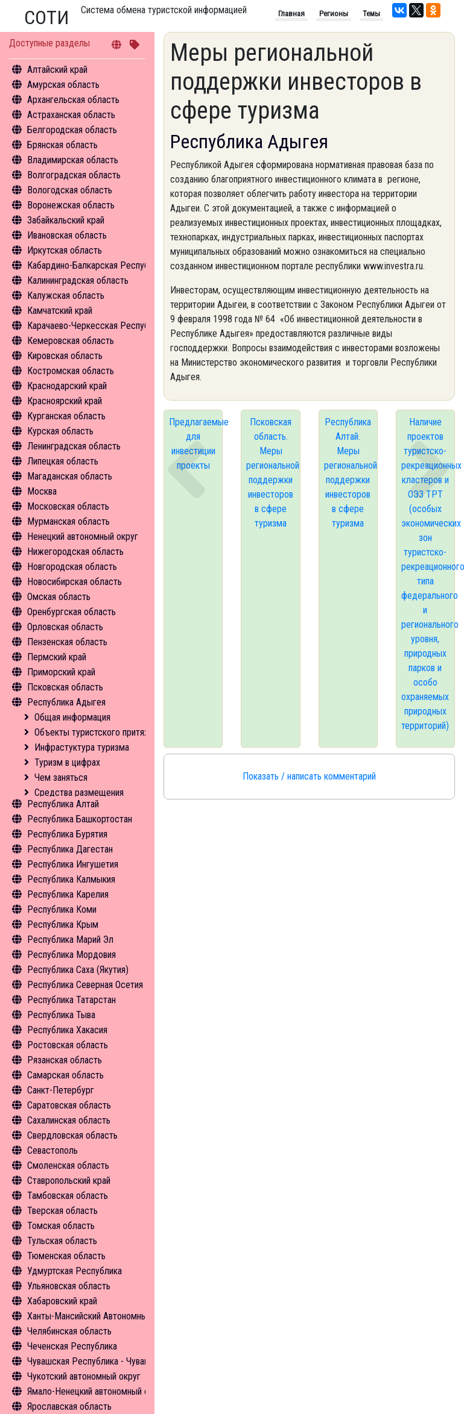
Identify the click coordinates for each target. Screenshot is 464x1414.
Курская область (60, 431)
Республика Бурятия (67, 834)
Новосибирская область (74, 581)
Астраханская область (71, 114)
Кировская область (65, 355)
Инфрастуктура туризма (81, 747)
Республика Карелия (68, 894)
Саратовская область (69, 1105)
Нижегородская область (75, 551)
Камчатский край (59, 310)
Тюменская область (66, 1256)
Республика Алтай (63, 804)
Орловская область (65, 627)
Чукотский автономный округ (84, 1376)
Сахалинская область (68, 1120)
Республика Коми (62, 909)
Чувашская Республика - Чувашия (93, 1361)
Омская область (59, 596)
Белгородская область (72, 130)
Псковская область (65, 687)
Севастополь (52, 1150)
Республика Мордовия (71, 954)
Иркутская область (64, 250)
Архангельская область (73, 99)
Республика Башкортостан (79, 819)
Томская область (61, 1225)
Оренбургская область (71, 612)
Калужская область (65, 295)
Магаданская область (69, 476)
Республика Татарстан (71, 1000)
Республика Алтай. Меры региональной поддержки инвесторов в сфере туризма (350, 472)
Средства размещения (79, 792)
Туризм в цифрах (67, 762)
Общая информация (72, 717)
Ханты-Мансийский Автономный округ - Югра (115, 1316)
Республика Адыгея (66, 702)
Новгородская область (72, 566)
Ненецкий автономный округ (82, 536)
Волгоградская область (74, 175)
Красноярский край (64, 401)
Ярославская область (69, 1406)
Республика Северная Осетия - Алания (102, 984)
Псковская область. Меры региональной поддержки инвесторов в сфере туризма (272, 472)
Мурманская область (68, 521)
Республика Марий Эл (70, 939)
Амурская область (63, 84)
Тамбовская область (67, 1195)
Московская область (68, 506)
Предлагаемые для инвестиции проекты (196, 443)
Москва (42, 491)
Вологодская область (69, 190)
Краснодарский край (67, 386)
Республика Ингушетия (72, 864)
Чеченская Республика (72, 1346)
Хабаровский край (62, 1301)
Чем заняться (60, 777)
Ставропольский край (68, 1180)
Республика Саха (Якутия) (78, 969)
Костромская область (70, 371)
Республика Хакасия (67, 1030)
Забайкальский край (65, 220)
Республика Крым (62, 924)
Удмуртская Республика (74, 1271)
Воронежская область (71, 205)
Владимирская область (72, 160)
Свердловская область (72, 1135)
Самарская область (65, 1075)
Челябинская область (69, 1331)
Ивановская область (67, 235)
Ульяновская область (68, 1286)
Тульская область (62, 1241)
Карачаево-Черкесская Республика (97, 325)
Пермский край (56, 657)
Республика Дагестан (70, 849)
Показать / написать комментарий (309, 776)
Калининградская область (78, 280)
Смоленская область (68, 1165)
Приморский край (61, 672)
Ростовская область (67, 1045)
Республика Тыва (61, 1015)
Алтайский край (57, 69)
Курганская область (66, 416)
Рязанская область (64, 1060)
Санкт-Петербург (60, 1090)
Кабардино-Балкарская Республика (97, 265)
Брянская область (62, 145)
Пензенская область (67, 642)
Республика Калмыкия (71, 879)
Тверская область (62, 1210)
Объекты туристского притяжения (101, 732)
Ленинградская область (74, 446)
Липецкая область (62, 461)
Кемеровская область (70, 340)
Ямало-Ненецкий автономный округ (96, 1391)
